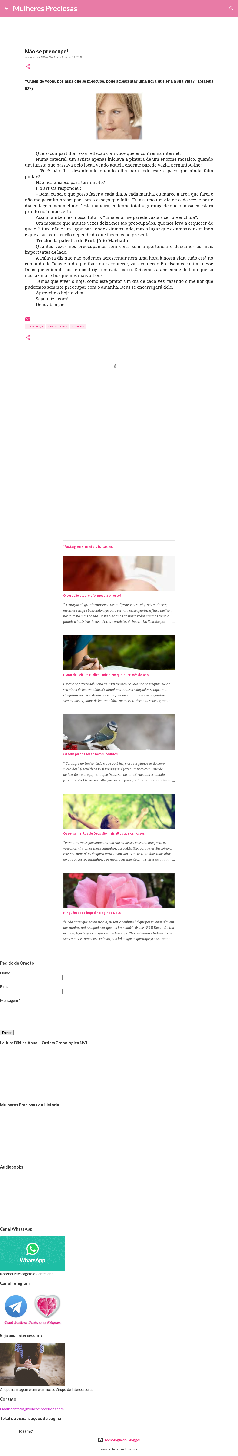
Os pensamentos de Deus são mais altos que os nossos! (104, 833)
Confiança (35, 326)
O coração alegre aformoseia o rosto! (92, 595)
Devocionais (57, 326)
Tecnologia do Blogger (119, 1440)
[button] (27, 67)
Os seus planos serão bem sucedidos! (91, 754)
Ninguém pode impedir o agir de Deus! (92, 913)
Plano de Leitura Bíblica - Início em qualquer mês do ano (106, 675)
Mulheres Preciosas (45, 8)
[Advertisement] (119, 424)
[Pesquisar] (83, 8)
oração (78, 326)
